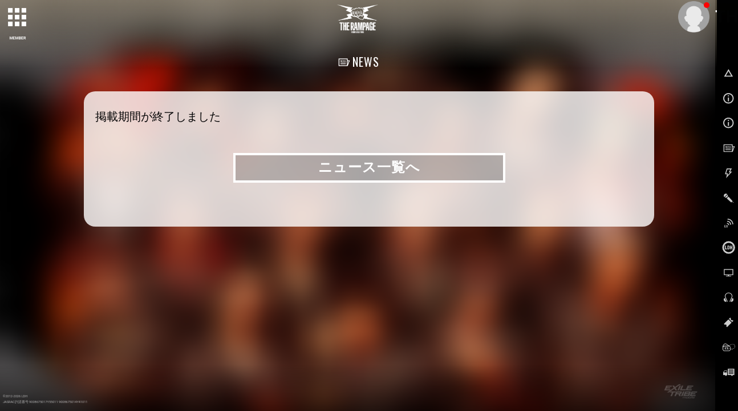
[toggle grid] (18, 18)
